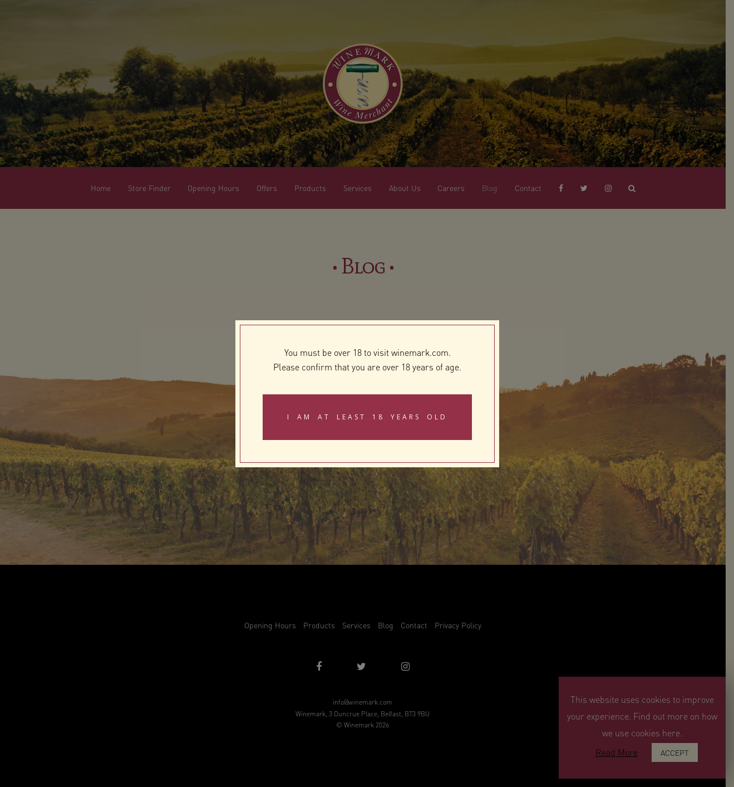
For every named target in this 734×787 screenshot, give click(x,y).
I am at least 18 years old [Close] (367, 417)
